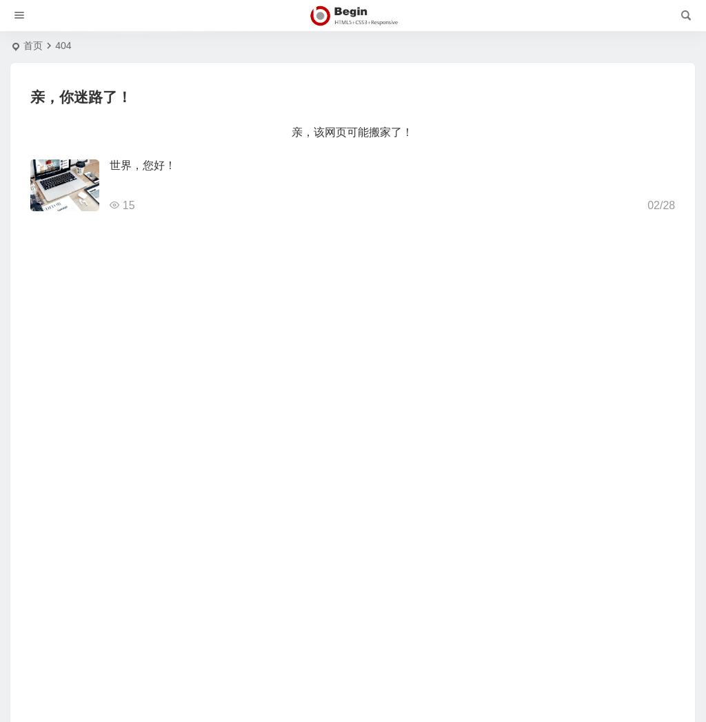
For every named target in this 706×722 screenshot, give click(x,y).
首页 (33, 45)
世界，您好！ (143, 165)
